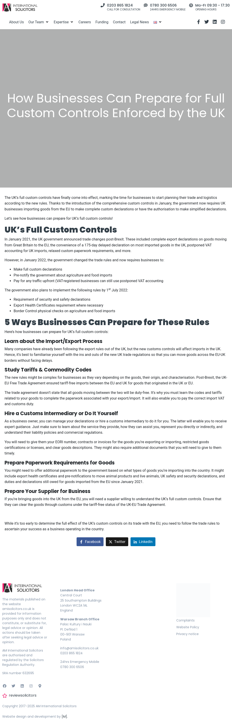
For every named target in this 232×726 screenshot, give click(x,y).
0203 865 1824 (120, 5)
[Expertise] (63, 22)
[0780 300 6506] (146, 5)
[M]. (65, 716)
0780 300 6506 (163, 5)
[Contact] (119, 22)
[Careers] (84, 22)
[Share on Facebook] (90, 541)
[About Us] (16, 22)
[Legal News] (139, 22)
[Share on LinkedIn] (142, 541)
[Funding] (102, 22)
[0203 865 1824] (103, 5)
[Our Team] (38, 22)
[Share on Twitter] (117, 541)
